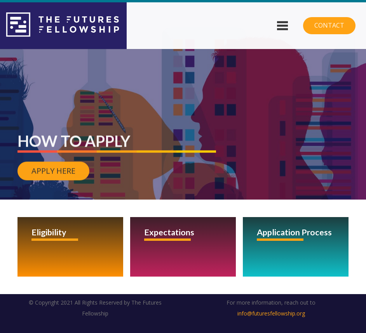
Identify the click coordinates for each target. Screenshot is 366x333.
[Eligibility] (70, 247)
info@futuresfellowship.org (271, 313)
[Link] (63, 25)
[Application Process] (296, 247)
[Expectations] (183, 247)
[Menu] (282, 25)
